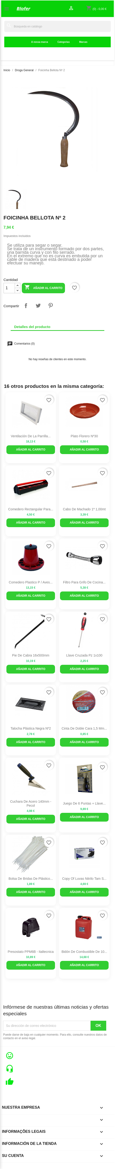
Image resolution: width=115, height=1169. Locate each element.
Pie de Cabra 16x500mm (30, 655)
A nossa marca (39, 42)
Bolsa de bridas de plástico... (31, 878)
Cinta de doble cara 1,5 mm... (84, 728)
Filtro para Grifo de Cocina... (84, 582)
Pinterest (50, 305)
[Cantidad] (9, 288)
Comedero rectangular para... (30, 509)
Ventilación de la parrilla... (31, 436)
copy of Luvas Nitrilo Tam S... (84, 878)
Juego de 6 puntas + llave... (84, 803)
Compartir (26, 305)
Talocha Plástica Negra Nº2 (30, 728)
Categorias (63, 42)
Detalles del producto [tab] (32, 327)
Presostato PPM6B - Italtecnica (31, 952)
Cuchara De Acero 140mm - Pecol (30, 803)
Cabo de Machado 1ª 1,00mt (84, 509)
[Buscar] (57, 26)
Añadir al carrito (43, 287)
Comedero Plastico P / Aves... (31, 582)
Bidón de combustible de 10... (84, 952)
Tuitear (38, 305)
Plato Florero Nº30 (84, 436)
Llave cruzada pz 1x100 (84, 655)
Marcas (83, 42)
